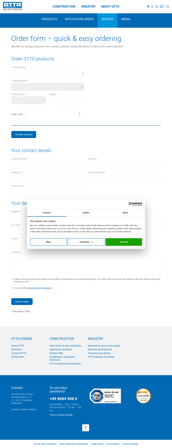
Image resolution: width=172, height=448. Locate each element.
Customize (86, 242)
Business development (100, 349)
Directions (16, 349)
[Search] (167, 6)
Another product (23, 134)
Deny (48, 242)
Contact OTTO (18, 353)
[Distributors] (148, 6)
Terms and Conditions (45, 444)
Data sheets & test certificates (65, 345)
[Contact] (156, 6)
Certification (17, 356)
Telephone (15, 172)
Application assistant (61, 349)
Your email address (96, 172)
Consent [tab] (47, 213)
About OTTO (17, 345)
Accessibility (112, 444)
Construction (64, 6)
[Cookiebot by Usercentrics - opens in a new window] (130, 204)
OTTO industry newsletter (101, 356)
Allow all (124, 242)
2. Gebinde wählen (19, 81)
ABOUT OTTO (110, 6)
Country (14, 238)
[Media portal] (152, 6)
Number (53, 94)
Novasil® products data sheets (104, 345)
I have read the (31, 288)
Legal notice (97, 444)
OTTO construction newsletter (65, 363)
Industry (88, 6)
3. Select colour (18, 94)
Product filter (56, 353)
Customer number (19, 159)
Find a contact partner (61, 414)
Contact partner (18, 186)
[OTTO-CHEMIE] (12, 6)
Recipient (15, 211)
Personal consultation (99, 353)
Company (92, 159)
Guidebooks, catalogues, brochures (62, 358)
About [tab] (125, 213)
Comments (16, 252)
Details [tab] (86, 213)
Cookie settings (130, 444)
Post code (15, 225)
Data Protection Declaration (39, 288)
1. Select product (18, 67)
